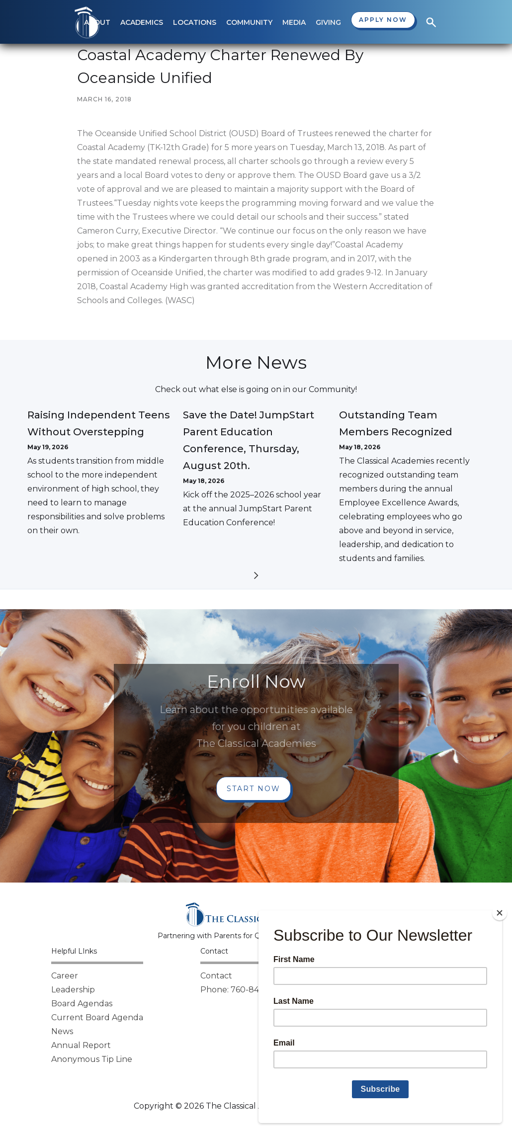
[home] (87, 22)
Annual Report (81, 1045)
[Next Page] (256, 577)
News (62, 1031)
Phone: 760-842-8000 (244, 989)
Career (64, 975)
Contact (216, 975)
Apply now (383, 19)
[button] (141, 22)
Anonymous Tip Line (91, 1059)
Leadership (73, 989)
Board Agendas (81, 1003)
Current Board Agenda (97, 1017)
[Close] (499, 912)
